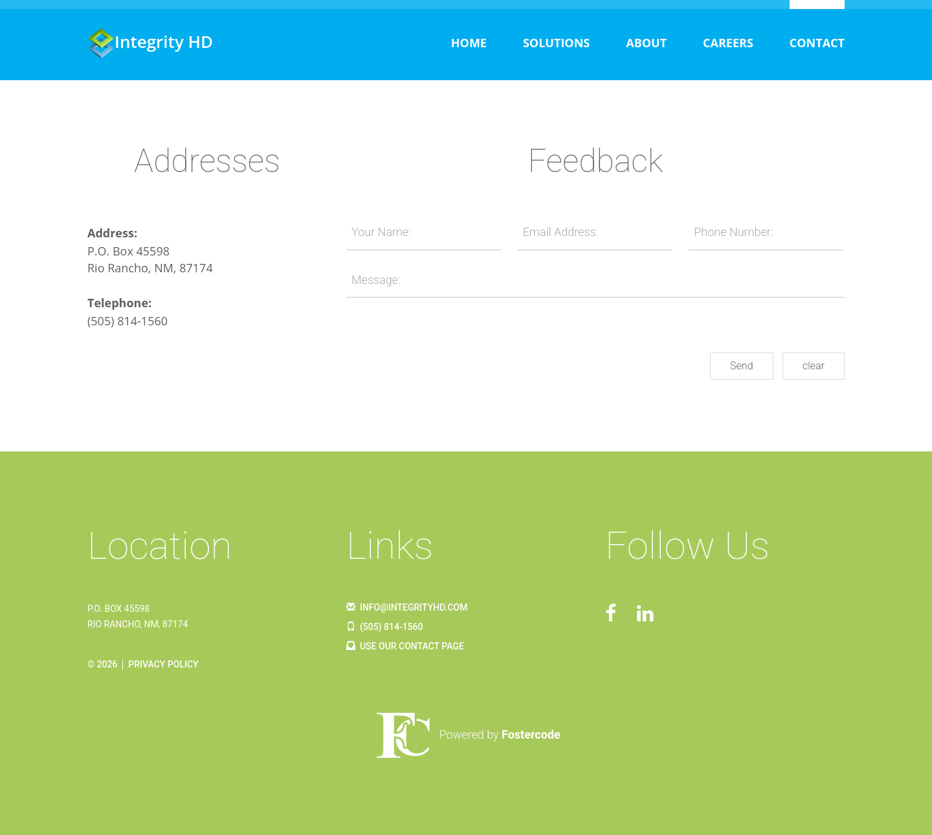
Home (469, 42)
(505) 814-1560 (127, 321)
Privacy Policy (163, 664)
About (646, 42)
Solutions (556, 42)
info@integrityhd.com (406, 607)
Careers (728, 42)
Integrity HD (150, 41)
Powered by (466, 734)
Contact (817, 42)
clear (814, 366)
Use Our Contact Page (405, 646)
